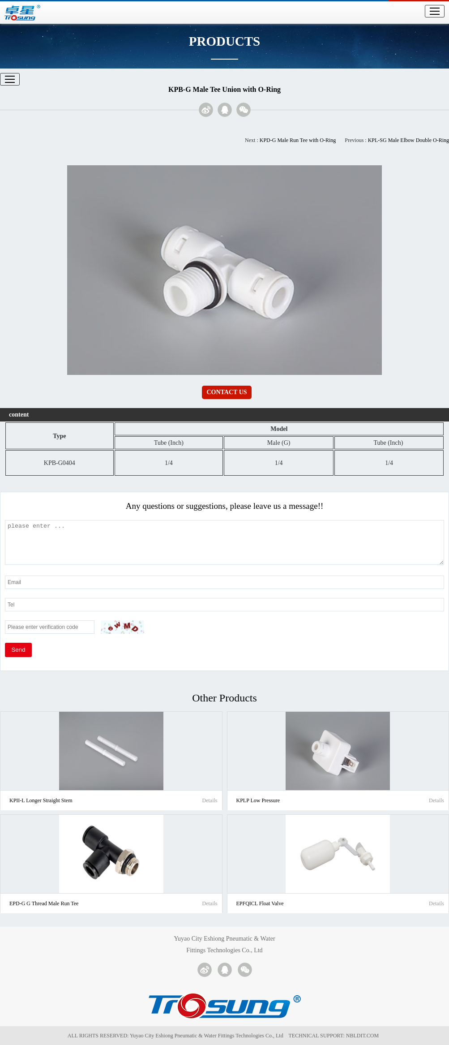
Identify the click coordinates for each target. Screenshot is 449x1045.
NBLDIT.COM (363, 1035)
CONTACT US (226, 392)
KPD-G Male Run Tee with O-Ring (298, 140)
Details (209, 800)
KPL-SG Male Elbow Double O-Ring (408, 140)
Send (18, 649)
